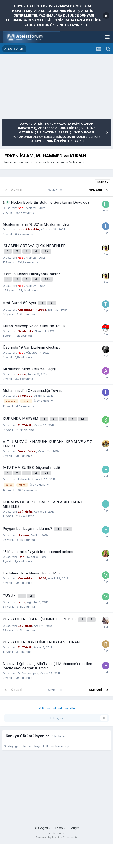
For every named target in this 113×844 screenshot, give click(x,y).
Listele (102, 182)
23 (47, 279)
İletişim (74, 828)
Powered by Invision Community (57, 837)
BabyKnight (25, 479)
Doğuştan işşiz (28, 673)
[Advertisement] (54, 88)
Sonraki (95, 190)
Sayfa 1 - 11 (55, 190)
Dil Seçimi (42, 828)
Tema (60, 828)
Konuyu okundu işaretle (56, 708)
